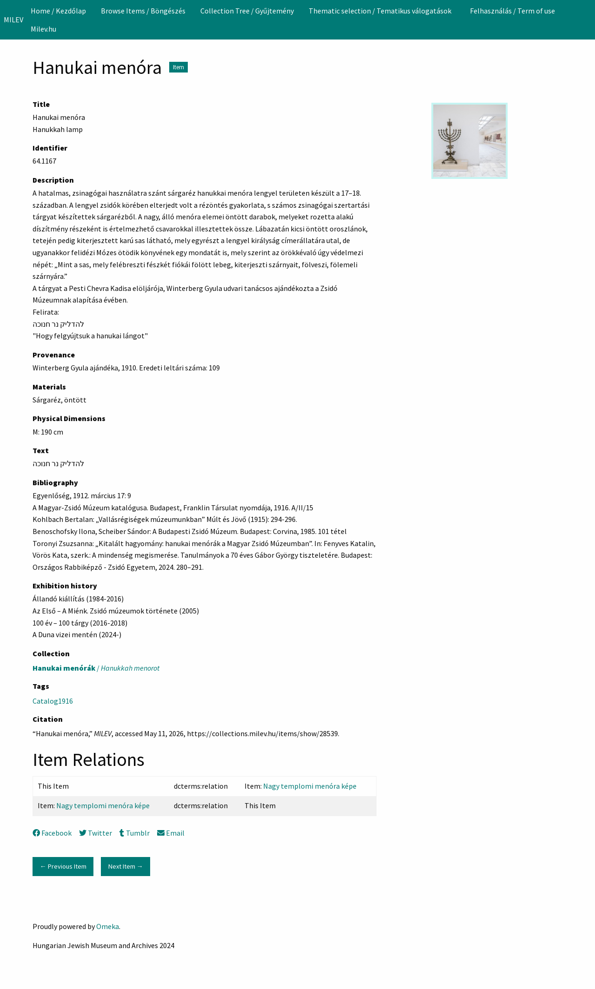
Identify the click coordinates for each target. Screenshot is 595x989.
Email (171, 832)
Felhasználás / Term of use (512, 10)
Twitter (95, 832)
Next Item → (125, 866)
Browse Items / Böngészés (143, 10)
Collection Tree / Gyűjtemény (247, 10)
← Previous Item (63, 866)
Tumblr (134, 832)
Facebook (52, 832)
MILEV (13, 19)
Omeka (107, 926)
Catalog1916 (53, 700)
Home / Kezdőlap (58, 10)
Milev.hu (43, 28)
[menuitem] (58, 11)
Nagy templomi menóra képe (310, 786)
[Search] (587, 19)
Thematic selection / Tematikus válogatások (380, 10)
